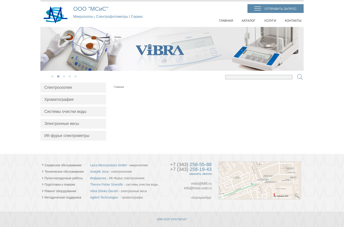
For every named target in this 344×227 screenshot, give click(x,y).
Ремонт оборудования (59, 191)
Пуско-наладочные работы (62, 178)
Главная (119, 87)
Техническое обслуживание (63, 171)
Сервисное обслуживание (63, 165)
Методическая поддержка (61, 197)
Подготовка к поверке (58, 184)
